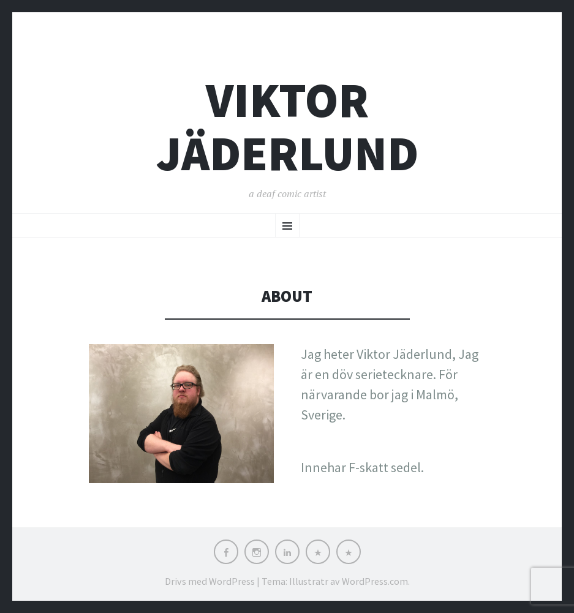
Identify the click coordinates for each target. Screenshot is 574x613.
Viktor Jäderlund (287, 126)
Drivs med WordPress (210, 581)
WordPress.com (375, 581)
